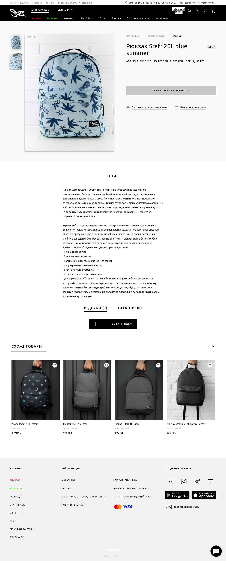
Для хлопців (132, 36)
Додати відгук (113, 324)
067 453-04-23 (169, 2)
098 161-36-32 (136, 2)
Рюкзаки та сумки (156, 36)
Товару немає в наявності (171, 90)
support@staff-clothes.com (199, 2)
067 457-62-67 (152, 2)
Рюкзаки (177, 36)
